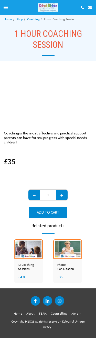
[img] (28, 249)
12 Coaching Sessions (26, 267)
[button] (5, 7)
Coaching (33, 19)
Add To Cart (48, 212)
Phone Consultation (65, 267)
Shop (19, 19)
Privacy (46, 327)
